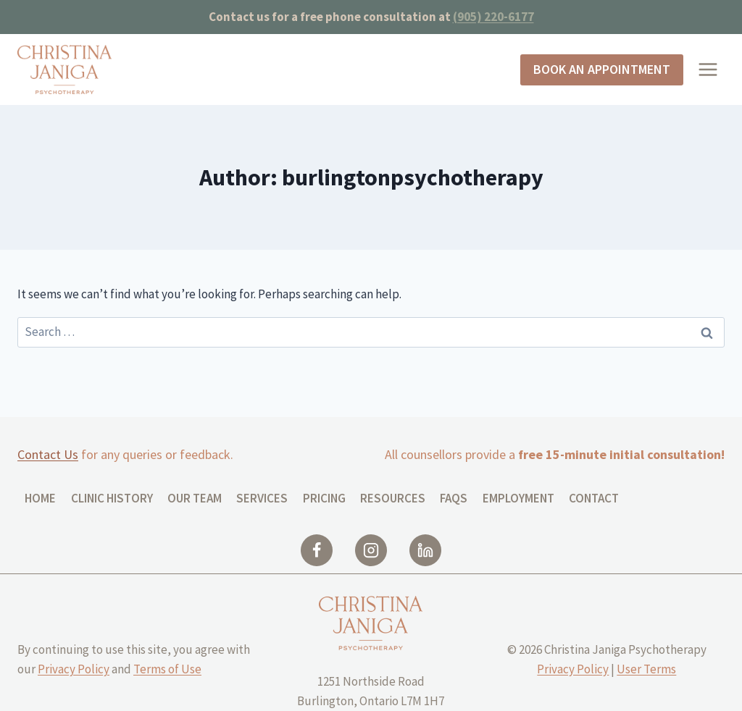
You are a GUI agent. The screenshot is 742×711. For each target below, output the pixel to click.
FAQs (453, 498)
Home (40, 498)
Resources (392, 498)
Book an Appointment (601, 69)
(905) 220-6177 (493, 17)
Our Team (194, 498)
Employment (518, 498)
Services (262, 498)
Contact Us (47, 454)
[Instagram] (371, 550)
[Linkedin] (425, 550)
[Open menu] (708, 70)
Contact (594, 498)
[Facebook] (317, 550)
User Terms (646, 669)
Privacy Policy (73, 669)
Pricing (324, 498)
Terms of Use (167, 669)
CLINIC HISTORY (112, 498)
